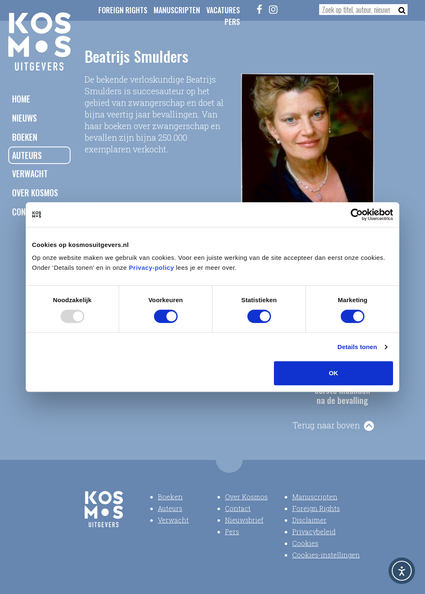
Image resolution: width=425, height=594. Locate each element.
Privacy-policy (151, 267)
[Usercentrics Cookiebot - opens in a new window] (356, 214)
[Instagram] (273, 9)
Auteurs (27, 155)
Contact (238, 508)
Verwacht (30, 173)
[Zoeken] (399, 9)
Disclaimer (309, 520)
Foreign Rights (122, 10)
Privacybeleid (314, 531)
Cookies (305, 543)
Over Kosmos (35, 192)
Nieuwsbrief (244, 520)
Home (21, 99)
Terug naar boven (326, 425)
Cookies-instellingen (326, 554)
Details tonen (357, 346)
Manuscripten (177, 10)
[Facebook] (259, 9)
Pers (232, 21)
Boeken (24, 137)
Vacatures (223, 10)
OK (333, 372)
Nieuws (24, 118)
